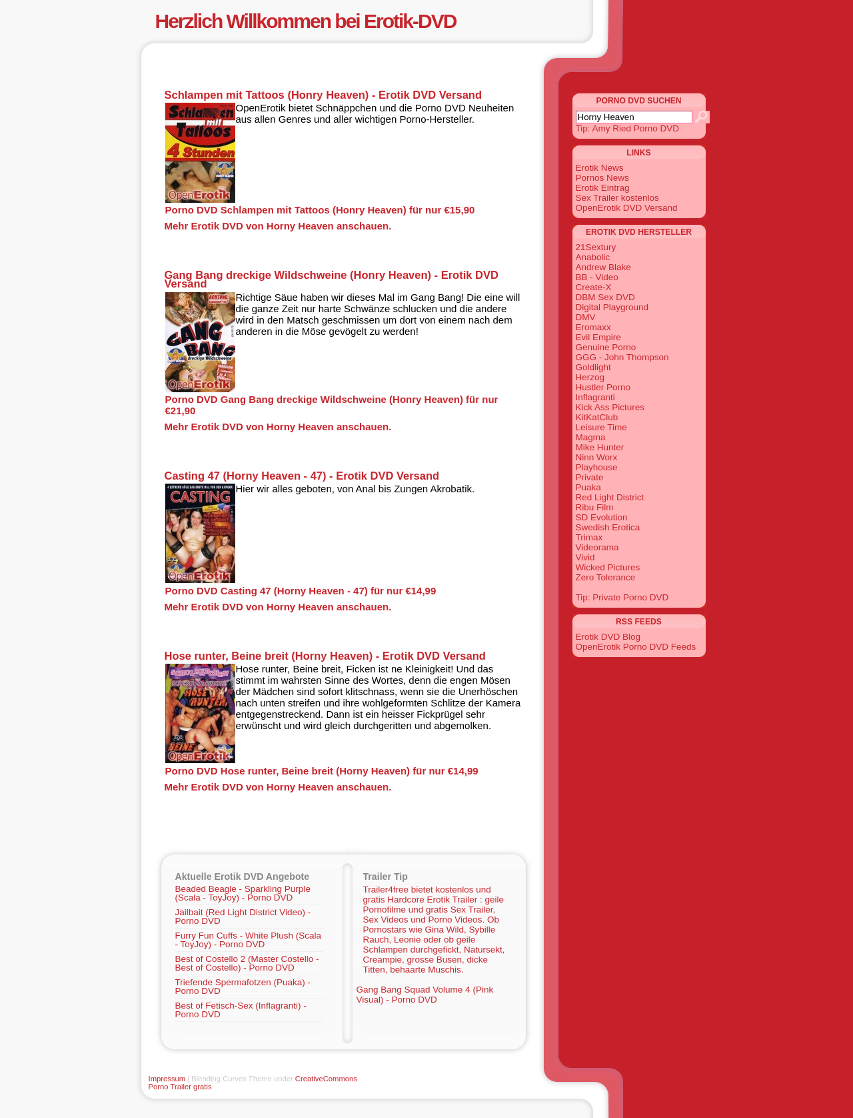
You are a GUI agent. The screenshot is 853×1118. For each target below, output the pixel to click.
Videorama (597, 547)
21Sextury (596, 247)
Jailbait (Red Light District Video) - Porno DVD (243, 916)
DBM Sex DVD (605, 297)
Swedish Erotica (608, 527)
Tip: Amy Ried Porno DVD (628, 128)
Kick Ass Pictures (610, 407)
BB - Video (597, 277)
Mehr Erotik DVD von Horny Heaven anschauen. (278, 225)
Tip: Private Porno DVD (622, 597)
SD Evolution (602, 517)
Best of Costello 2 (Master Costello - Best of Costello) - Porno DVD (247, 963)
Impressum (167, 1079)
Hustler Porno (603, 387)
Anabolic (593, 257)
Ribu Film (595, 507)
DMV (586, 317)
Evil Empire (598, 337)
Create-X (594, 287)
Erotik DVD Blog (608, 637)
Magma (591, 437)
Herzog (590, 377)
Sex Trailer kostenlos (617, 198)
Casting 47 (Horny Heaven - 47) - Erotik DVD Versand (302, 476)
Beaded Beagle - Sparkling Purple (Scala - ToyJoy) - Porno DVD (243, 893)
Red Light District (610, 497)
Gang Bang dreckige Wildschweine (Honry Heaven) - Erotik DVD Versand (331, 279)
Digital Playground (612, 307)
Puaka (588, 487)
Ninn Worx (597, 457)
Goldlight (593, 367)
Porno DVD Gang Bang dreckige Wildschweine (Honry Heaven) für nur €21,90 (331, 405)
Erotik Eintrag (603, 188)
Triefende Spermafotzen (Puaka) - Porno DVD (243, 986)
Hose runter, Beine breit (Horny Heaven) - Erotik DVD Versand (325, 656)
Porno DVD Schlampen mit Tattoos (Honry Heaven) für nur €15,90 (320, 209)
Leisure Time (601, 427)
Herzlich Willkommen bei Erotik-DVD (305, 21)
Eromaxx (593, 327)
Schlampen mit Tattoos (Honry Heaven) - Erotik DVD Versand (323, 95)
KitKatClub (597, 417)
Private (590, 477)
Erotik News (600, 168)
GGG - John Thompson (622, 357)
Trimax (589, 537)
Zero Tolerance (606, 577)
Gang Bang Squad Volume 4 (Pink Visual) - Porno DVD (425, 995)
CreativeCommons (326, 1079)
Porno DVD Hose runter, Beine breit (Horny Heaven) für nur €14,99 (321, 770)
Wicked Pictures (608, 567)
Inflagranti (595, 397)
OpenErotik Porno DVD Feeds (636, 647)
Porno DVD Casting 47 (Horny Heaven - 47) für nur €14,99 (300, 590)
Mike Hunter (600, 447)
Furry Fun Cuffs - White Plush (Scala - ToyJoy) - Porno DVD (248, 940)
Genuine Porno (606, 347)
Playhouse (597, 467)
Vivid (585, 557)
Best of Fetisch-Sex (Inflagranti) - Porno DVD (241, 1010)
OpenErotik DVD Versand (627, 208)
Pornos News (602, 178)
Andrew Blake (603, 267)
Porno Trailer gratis (180, 1087)
